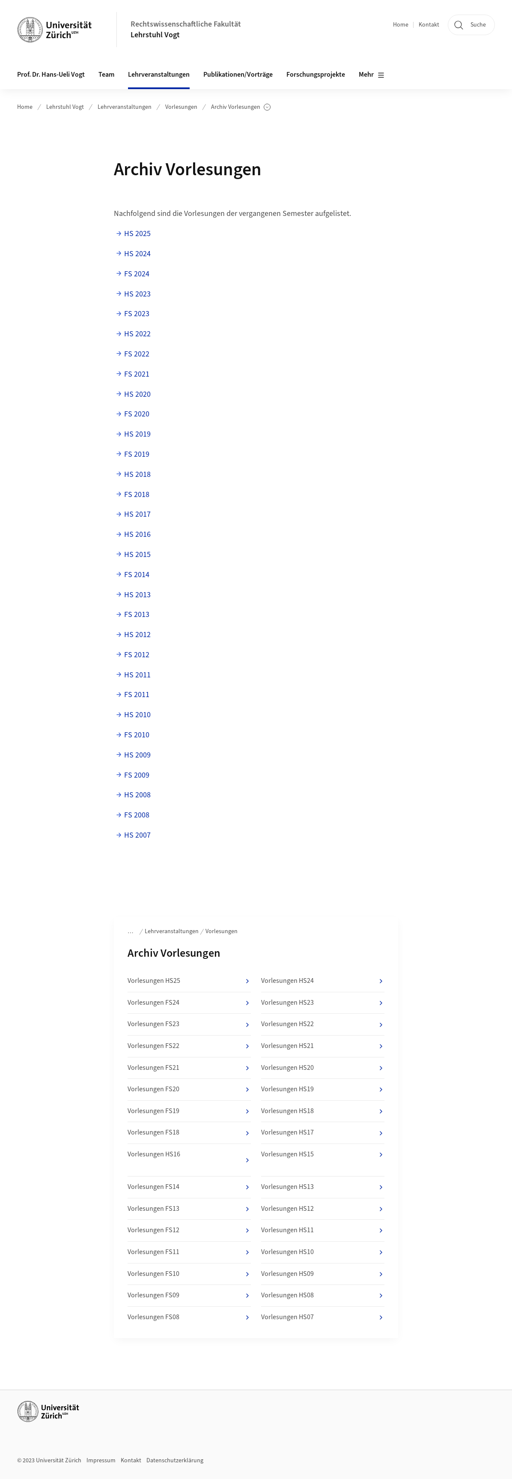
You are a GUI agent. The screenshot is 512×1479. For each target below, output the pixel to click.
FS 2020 (136, 414)
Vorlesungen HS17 (322, 1132)
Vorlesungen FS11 (189, 1252)
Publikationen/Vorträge (238, 74)
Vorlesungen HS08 (322, 1295)
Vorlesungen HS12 (322, 1209)
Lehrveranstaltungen (125, 107)
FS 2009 (136, 775)
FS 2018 (136, 494)
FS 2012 (136, 655)
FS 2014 (136, 574)
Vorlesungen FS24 (189, 1003)
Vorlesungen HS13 (322, 1187)
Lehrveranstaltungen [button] (159, 74)
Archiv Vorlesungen (241, 107)
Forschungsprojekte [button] (315, 74)
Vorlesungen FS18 (189, 1132)
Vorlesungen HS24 (322, 981)
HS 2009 (137, 755)
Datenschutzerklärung (174, 1460)
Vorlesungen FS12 (189, 1230)
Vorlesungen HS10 (322, 1252)
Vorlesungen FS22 (189, 1046)
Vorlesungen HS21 (322, 1046)
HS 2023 (137, 294)
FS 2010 (136, 735)
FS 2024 (136, 274)
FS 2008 (136, 815)
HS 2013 (137, 595)
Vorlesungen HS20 (322, 1068)
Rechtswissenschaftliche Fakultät (186, 24)
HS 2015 (137, 554)
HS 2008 (137, 795)
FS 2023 (136, 313)
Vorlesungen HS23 (322, 1003)
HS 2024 (137, 253)
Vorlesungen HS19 (322, 1089)
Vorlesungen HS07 (322, 1317)
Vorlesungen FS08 (189, 1317)
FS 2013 (136, 614)
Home (400, 25)
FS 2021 (136, 374)
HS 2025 (137, 233)
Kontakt (429, 25)
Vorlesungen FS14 (189, 1187)
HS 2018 (137, 474)
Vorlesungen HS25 (189, 981)
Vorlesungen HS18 (322, 1111)
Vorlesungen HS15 (322, 1154)
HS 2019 (137, 434)
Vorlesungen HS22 (322, 1024)
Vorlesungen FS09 (189, 1295)
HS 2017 (137, 514)
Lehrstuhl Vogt (155, 35)
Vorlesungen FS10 (189, 1274)
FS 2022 (136, 354)
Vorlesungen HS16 (189, 1157)
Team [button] (106, 74)
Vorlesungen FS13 (189, 1209)
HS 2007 (137, 835)
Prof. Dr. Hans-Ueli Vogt (51, 74)
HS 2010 (137, 715)
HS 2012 (137, 634)
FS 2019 (136, 454)
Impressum (101, 1460)
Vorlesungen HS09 (322, 1274)
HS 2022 (137, 334)
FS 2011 (136, 694)
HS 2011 (137, 675)
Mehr (371, 75)
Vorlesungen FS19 (189, 1111)
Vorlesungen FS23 (189, 1024)
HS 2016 (137, 534)
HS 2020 (137, 394)
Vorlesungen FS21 (189, 1068)
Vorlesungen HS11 (322, 1230)
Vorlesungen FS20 (189, 1089)
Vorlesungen (181, 107)
